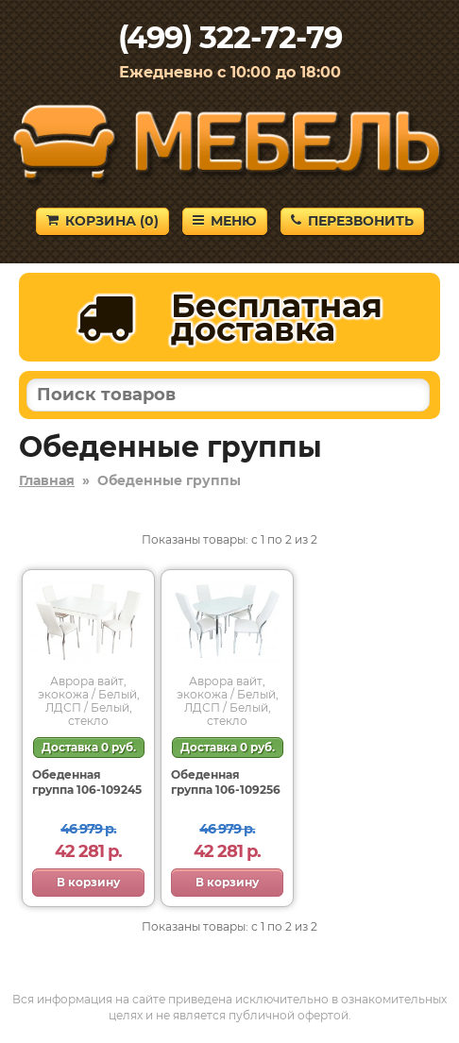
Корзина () (102, 220)
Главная (47, 480)
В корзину (88, 882)
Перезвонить (352, 220)
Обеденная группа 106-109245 (87, 782)
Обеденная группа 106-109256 (225, 782)
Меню (225, 220)
